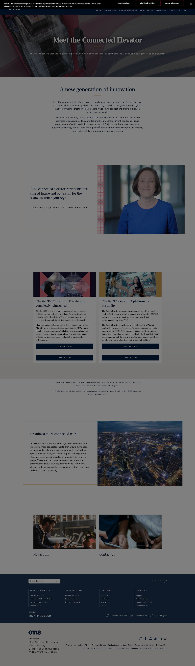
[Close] (191, 4)
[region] (97, 4)
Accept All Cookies (172, 3)
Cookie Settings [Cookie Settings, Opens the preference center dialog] (123, 3)
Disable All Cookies (147, 3)
